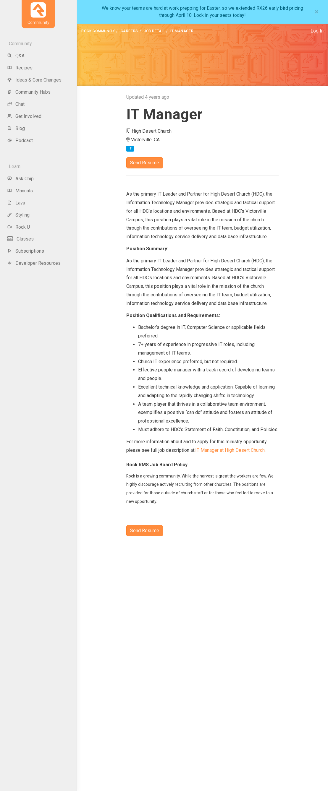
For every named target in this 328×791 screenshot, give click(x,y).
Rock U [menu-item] (18, 227)
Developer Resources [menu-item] (34, 263)
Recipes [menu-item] (20, 68)
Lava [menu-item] (16, 203)
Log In (317, 31)
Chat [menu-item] (16, 104)
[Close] (317, 11)
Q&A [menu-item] (16, 56)
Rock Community (98, 31)
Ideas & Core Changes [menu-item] (34, 80)
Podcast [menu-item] (20, 140)
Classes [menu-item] (20, 239)
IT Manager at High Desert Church (230, 450)
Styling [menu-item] (18, 215)
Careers (129, 31)
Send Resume (144, 162)
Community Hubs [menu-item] (29, 92)
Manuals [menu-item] (20, 191)
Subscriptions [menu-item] (25, 251)
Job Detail (154, 31)
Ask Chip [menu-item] (20, 178)
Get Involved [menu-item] (24, 116)
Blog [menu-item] (16, 128)
